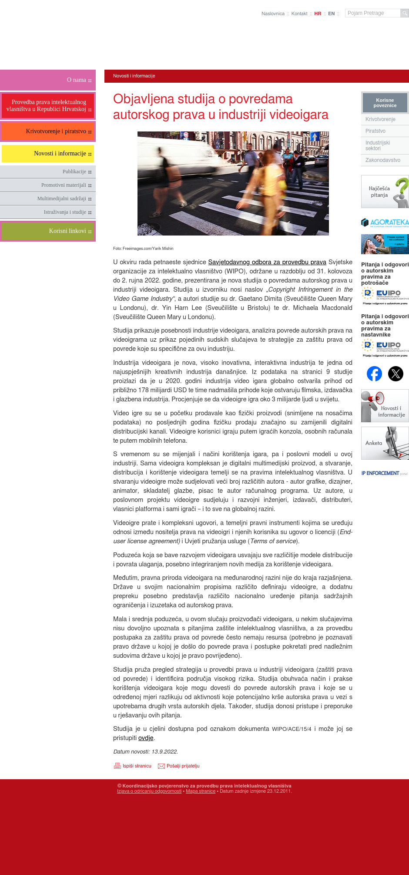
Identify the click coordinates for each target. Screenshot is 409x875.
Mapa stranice (200, 791)
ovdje (146, 738)
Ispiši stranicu (137, 766)
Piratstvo (375, 131)
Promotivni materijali (63, 185)
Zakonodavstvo (382, 160)
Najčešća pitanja (385, 191)
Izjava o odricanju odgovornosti (149, 791)
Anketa (385, 443)
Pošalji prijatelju (183, 766)
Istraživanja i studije (65, 212)
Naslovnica (273, 13)
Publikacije (74, 171)
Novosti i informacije (134, 76)
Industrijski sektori (377, 145)
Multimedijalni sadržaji (61, 198)
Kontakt (300, 13)
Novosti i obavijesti (385, 405)
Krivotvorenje (380, 119)
